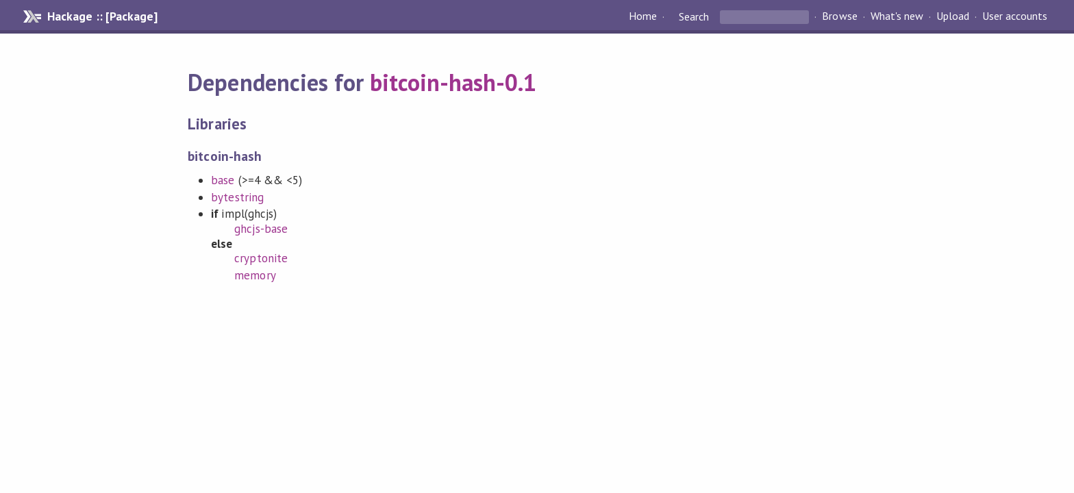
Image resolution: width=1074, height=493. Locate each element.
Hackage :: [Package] (102, 16)
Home (643, 16)
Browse (839, 16)
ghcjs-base (260, 228)
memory (254, 275)
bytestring (237, 197)
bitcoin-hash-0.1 (453, 82)
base (222, 180)
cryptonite (260, 258)
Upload (952, 16)
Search (694, 16)
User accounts (1014, 16)
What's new (897, 16)
